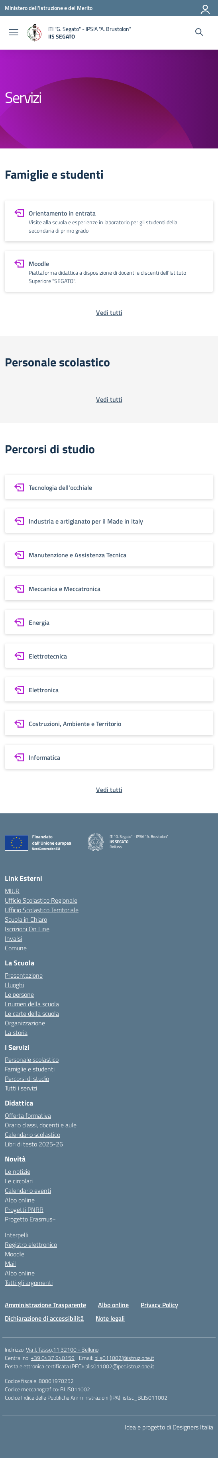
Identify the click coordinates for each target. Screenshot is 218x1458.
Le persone (19, 994)
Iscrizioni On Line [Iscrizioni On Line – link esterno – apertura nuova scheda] (27, 929)
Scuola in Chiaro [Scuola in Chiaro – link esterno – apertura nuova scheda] (26, 919)
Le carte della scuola (32, 1013)
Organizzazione (25, 1023)
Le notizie (17, 1171)
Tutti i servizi (21, 1088)
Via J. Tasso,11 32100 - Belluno (62, 1349)
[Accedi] (205, 8)
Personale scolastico (32, 1059)
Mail (10, 1263)
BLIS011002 (75, 1389)
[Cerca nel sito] (199, 33)
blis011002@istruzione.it (124, 1358)
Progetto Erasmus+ (30, 1219)
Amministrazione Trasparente (45, 1305)
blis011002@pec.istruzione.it (119, 1366)
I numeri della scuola (32, 1004)
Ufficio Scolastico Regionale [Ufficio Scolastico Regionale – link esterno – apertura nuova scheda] (41, 900)
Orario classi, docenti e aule (41, 1125)
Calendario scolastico (32, 1134)
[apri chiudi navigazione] (13, 33)
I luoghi (14, 985)
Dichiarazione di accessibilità (44, 1318)
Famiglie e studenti (30, 1069)
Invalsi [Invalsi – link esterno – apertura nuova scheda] (13, 938)
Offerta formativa (28, 1115)
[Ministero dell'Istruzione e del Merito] (48, 8)
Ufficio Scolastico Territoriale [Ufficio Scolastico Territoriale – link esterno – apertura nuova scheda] (42, 910)
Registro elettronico (31, 1244)
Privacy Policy (159, 1305)
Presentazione (24, 975)
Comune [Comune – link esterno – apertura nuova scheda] (16, 948)
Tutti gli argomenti (29, 1282)
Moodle (14, 1254)
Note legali (110, 1318)
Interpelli (16, 1235)
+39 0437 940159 (53, 1358)
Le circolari (19, 1181)
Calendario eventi (28, 1190)
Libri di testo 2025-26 (34, 1144)
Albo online (20, 1200)
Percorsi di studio (27, 1078)
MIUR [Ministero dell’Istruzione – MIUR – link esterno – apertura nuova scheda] (12, 891)
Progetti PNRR (24, 1209)
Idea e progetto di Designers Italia (169, 1427)
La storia (16, 1032)
